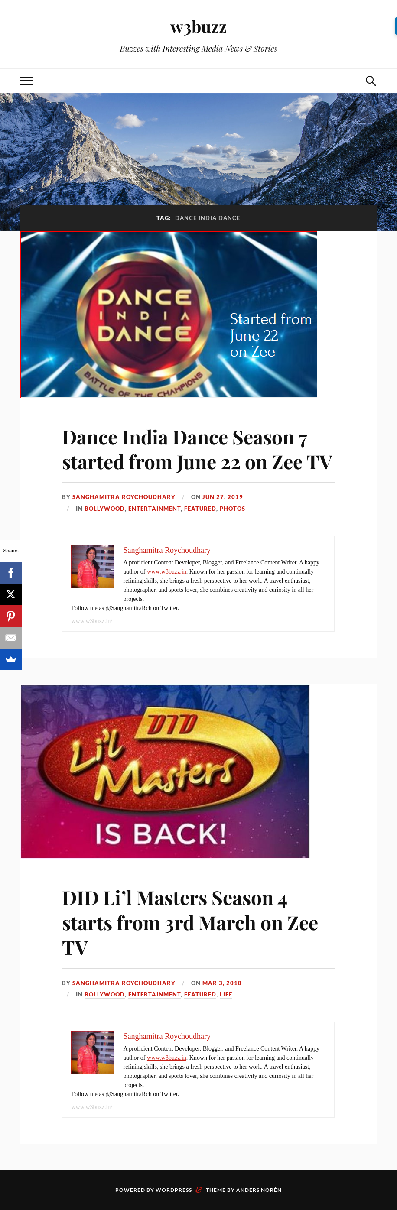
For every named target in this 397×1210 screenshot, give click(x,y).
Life (226, 994)
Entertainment (154, 508)
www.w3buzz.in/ (91, 621)
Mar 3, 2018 (222, 983)
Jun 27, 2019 (222, 496)
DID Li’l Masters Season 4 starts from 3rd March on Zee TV (190, 922)
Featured (200, 508)
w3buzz (198, 26)
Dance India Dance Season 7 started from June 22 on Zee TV (197, 449)
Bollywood (105, 508)
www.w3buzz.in (166, 571)
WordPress (174, 1190)
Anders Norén (259, 1190)
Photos (232, 508)
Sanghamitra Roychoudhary (124, 496)
